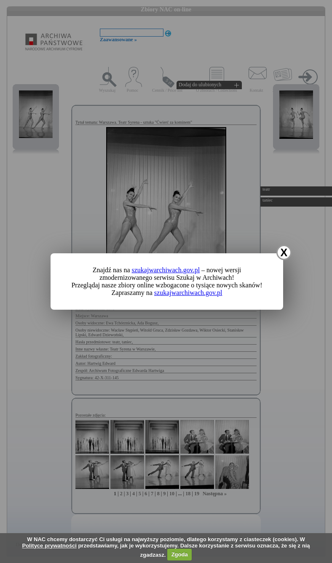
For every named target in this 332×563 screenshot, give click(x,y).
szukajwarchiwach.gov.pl (166, 270)
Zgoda (179, 554)
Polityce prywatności (49, 545)
